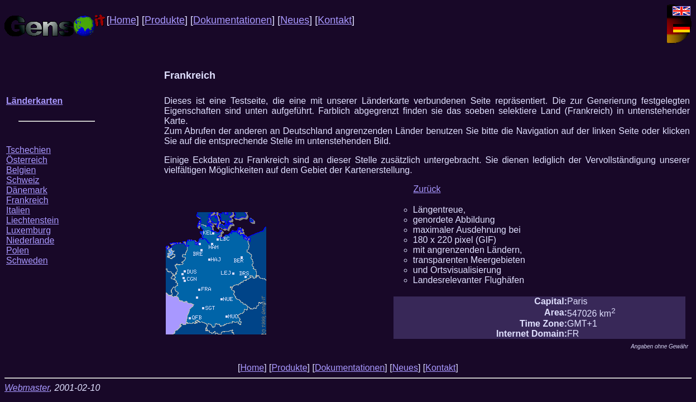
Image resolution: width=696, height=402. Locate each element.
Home (122, 20)
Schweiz (23, 180)
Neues (294, 20)
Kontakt (335, 20)
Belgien (21, 170)
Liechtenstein (32, 220)
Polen (17, 250)
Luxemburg (28, 230)
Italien (18, 210)
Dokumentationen (232, 20)
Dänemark (26, 190)
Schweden (27, 260)
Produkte (165, 20)
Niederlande (30, 240)
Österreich (26, 160)
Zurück (427, 189)
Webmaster (27, 388)
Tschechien (28, 150)
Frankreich (27, 200)
